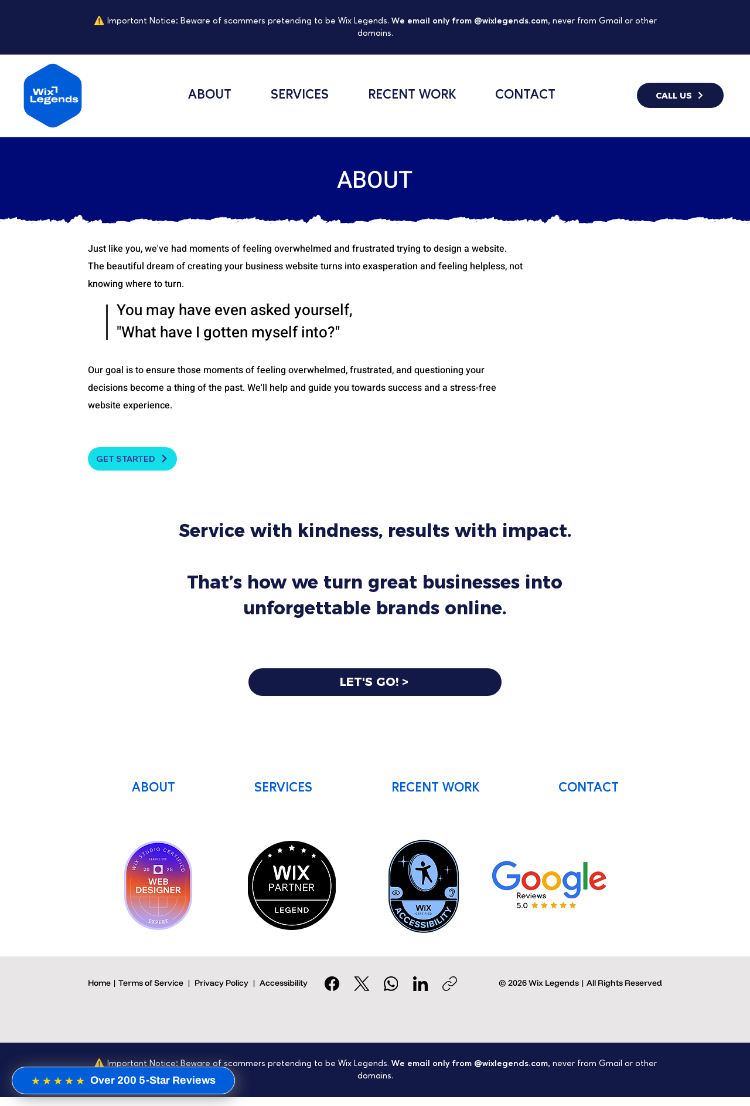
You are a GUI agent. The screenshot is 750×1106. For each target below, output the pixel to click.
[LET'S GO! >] (375, 682)
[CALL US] (680, 95)
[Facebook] (332, 983)
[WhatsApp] (391, 983)
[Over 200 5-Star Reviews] (123, 1080)
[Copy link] (449, 983)
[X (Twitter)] (361, 983)
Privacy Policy (221, 983)
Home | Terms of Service (135, 983)
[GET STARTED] (132, 459)
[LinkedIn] (420, 983)
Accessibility (284, 983)
